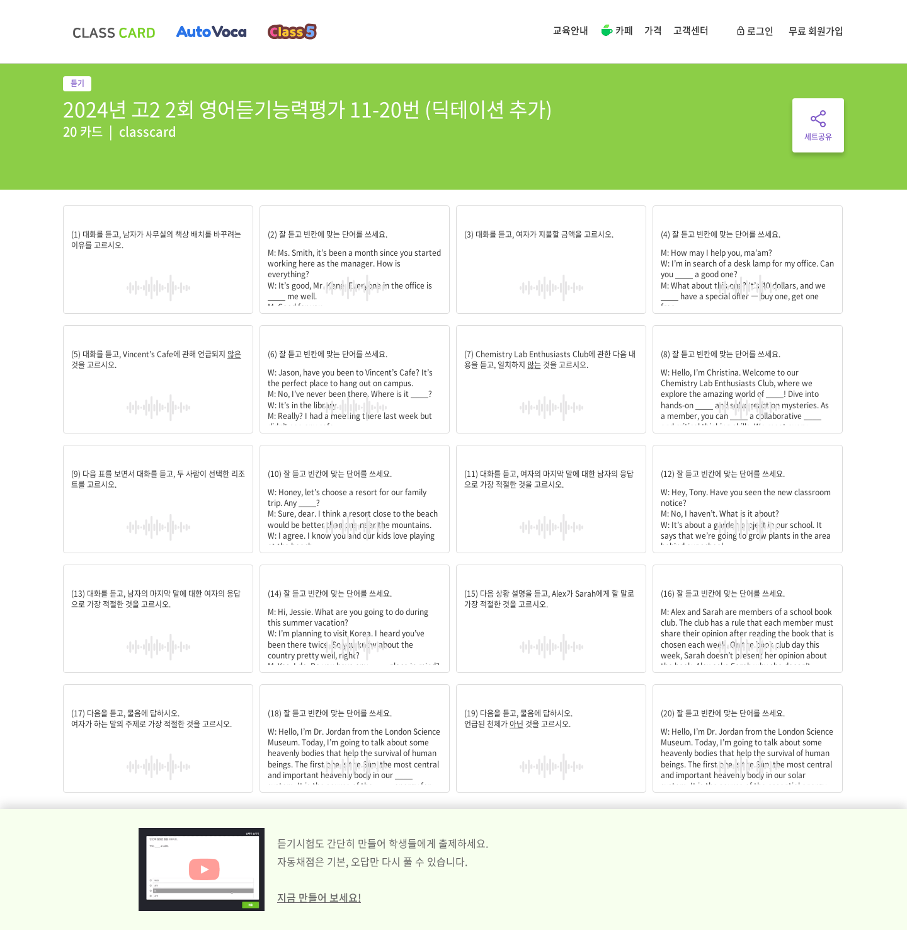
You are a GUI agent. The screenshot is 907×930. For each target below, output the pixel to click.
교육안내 (570, 30)
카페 (616, 31)
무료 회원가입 (816, 31)
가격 (653, 30)
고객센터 (691, 30)
